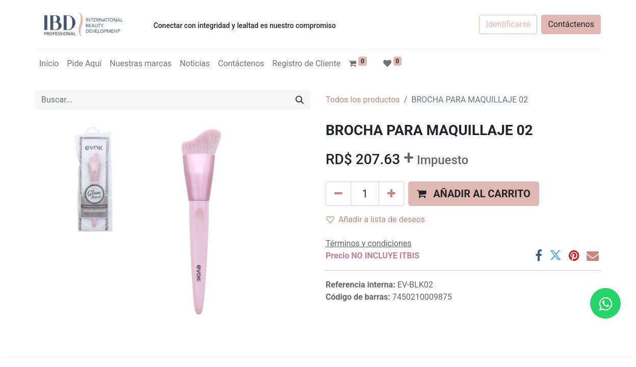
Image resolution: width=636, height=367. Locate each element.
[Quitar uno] (338, 193)
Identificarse (508, 24)
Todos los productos (363, 99)
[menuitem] (49, 64)
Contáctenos (571, 24)
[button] (473, 193)
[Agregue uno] (391, 193)
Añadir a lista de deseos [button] (375, 219)
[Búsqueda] (299, 100)
